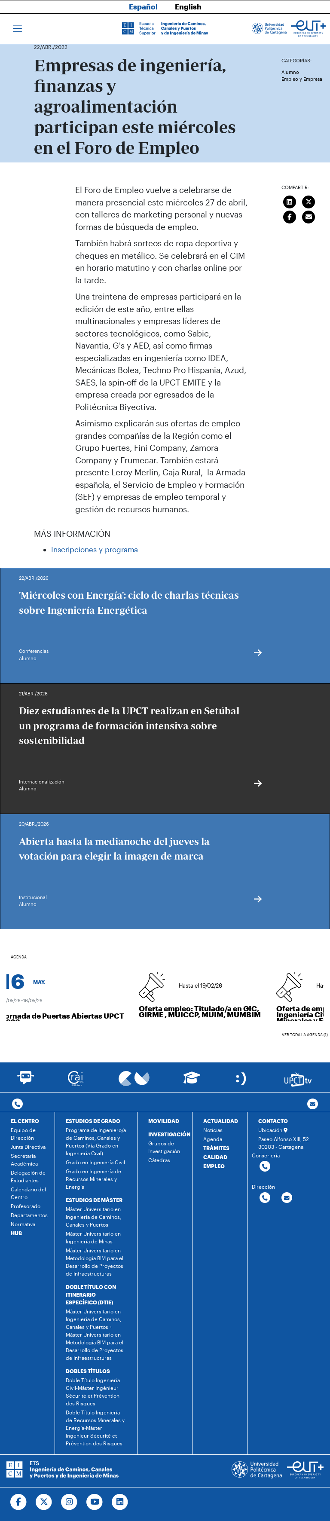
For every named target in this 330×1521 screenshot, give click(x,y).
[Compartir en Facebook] (289, 215)
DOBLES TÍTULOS (88, 1371)
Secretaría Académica (24, 1159)
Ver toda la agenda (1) (305, 1034)
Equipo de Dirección (23, 1134)
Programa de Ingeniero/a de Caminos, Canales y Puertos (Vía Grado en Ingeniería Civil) (96, 1141)
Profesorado (25, 1206)
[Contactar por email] (287, 1198)
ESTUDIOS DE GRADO (93, 1121)
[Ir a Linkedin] (120, 1502)
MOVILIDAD (163, 1121)
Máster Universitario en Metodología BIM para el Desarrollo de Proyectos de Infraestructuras (94, 1261)
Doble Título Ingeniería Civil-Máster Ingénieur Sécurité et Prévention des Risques (93, 1391)
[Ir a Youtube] (94, 1502)
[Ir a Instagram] (69, 1502)
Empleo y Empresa (301, 79)
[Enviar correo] (309, 215)
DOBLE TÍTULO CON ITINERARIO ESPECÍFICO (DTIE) (91, 1294)
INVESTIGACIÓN (169, 1134)
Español (143, 6)
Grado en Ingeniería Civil (95, 1162)
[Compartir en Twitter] (309, 200)
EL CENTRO (25, 1121)
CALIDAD (215, 1157)
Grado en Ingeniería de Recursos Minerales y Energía (93, 1179)
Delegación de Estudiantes (28, 1176)
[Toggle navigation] (17, 29)
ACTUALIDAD (220, 1121)
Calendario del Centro (28, 1193)
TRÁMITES (216, 1148)
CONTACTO (273, 1121)
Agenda (212, 1139)
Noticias (213, 1130)
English (188, 6)
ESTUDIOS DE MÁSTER (94, 1200)
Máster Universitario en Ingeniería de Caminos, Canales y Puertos (93, 1216)
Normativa (23, 1224)
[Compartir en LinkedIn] (289, 200)
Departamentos (29, 1215)
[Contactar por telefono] (17, 1104)
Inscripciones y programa (94, 549)
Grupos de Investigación (164, 1147)
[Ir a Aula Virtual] (191, 1081)
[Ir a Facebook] (18, 1502)
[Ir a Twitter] (44, 1502)
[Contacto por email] (313, 1104)
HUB (16, 1233)
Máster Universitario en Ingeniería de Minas (93, 1237)
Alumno (290, 72)
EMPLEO (214, 1166)
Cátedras (159, 1160)
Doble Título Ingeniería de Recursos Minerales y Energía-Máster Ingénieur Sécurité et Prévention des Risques (95, 1427)
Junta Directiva (28, 1147)
